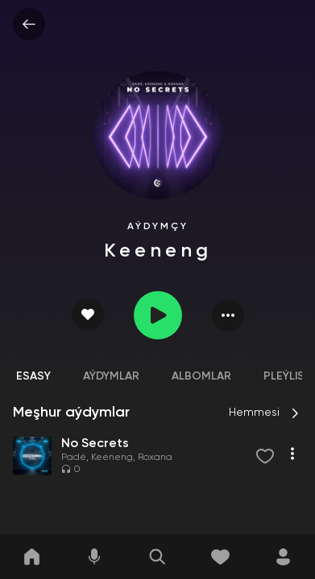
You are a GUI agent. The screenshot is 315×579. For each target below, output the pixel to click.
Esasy (33, 376)
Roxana (155, 457)
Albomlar (201, 376)
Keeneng (112, 457)
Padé (73, 457)
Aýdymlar (111, 376)
